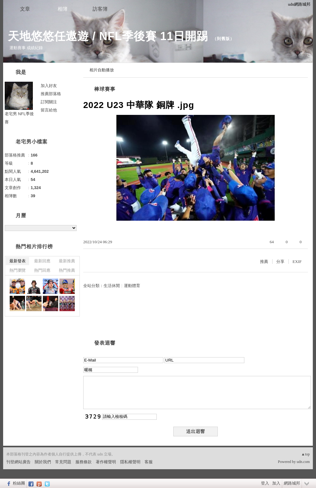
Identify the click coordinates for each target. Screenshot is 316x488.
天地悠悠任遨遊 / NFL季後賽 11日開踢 (108, 36)
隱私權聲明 (130, 462)
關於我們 (43, 462)
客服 (149, 462)
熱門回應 (42, 270)
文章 (25, 9)
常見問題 (63, 462)
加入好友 (49, 85)
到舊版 (223, 38)
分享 (280, 261)
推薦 (264, 261)
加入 (276, 483)
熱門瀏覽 (17, 270)
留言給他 (49, 110)
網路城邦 (292, 483)
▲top (305, 454)
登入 (265, 483)
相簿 (63, 9)
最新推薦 (67, 261)
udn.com (303, 462)
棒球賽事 (104, 89)
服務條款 (83, 462)
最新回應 (42, 261)
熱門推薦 (67, 270)
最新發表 (17, 261)
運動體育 (132, 285)
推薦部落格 (51, 93)
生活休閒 (112, 285)
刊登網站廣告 (18, 462)
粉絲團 (19, 483)
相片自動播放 (101, 70)
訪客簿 (100, 9)
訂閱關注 (49, 102)
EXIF (297, 261)
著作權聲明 (106, 462)
